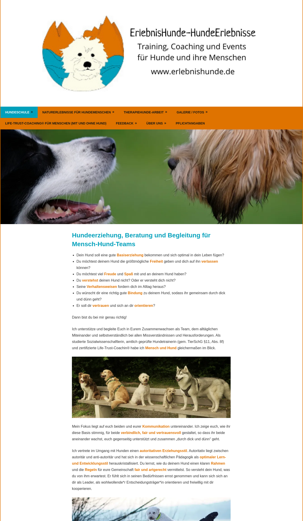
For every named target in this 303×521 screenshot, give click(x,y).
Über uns (154, 123)
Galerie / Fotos (190, 112)
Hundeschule (17, 112)
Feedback (124, 123)
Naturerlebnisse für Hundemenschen (76, 112)
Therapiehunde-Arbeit (144, 112)
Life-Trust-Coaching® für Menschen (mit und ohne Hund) (55, 123)
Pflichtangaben (190, 123)
